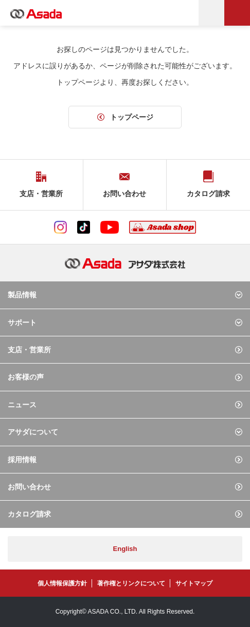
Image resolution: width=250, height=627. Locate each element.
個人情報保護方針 (62, 583)
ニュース (22, 405)
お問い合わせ (29, 487)
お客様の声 (26, 377)
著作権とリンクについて (131, 583)
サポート (22, 322)
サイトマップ (193, 583)
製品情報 (22, 295)
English (125, 549)
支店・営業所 (29, 350)
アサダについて (33, 432)
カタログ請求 (29, 514)
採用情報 (22, 459)
